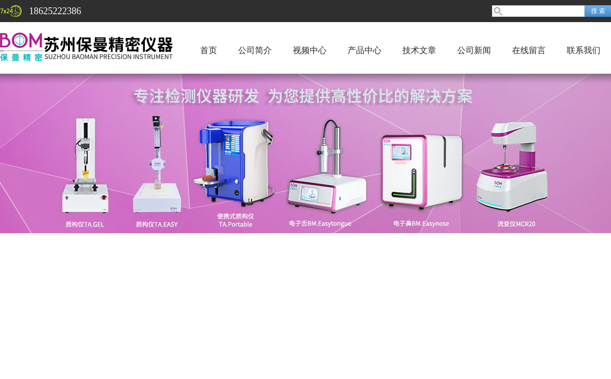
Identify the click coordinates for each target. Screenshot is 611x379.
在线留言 (529, 50)
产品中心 (364, 50)
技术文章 (419, 50)
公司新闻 (474, 50)
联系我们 (583, 50)
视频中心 (310, 50)
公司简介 (255, 50)
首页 (208, 50)
